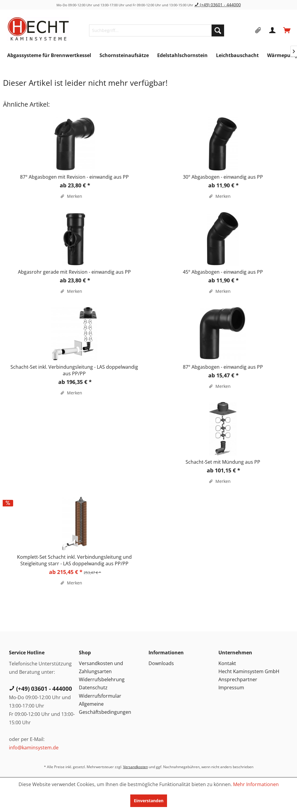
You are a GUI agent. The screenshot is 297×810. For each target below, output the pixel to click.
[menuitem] (156, 30)
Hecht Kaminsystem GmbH (248, 671)
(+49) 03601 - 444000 (218, 4)
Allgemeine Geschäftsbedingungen (105, 708)
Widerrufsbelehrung (102, 679)
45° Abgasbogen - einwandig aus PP (223, 272)
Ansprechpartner (237, 679)
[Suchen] (218, 30)
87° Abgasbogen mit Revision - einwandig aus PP (74, 177)
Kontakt (227, 663)
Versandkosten (135, 766)
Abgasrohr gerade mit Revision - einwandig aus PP (74, 272)
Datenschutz (93, 687)
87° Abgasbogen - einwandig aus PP (223, 367)
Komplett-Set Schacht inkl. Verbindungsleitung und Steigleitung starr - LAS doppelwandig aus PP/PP (74, 560)
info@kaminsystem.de (34, 747)
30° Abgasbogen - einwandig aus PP (223, 177)
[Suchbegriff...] (156, 30)
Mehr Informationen (256, 784)
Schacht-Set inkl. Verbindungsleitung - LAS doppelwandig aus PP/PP (74, 370)
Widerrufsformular (100, 696)
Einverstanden (148, 800)
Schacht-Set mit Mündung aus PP (223, 462)
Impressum (231, 687)
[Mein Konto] (273, 30)
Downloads (161, 663)
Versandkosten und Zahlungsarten (101, 667)
